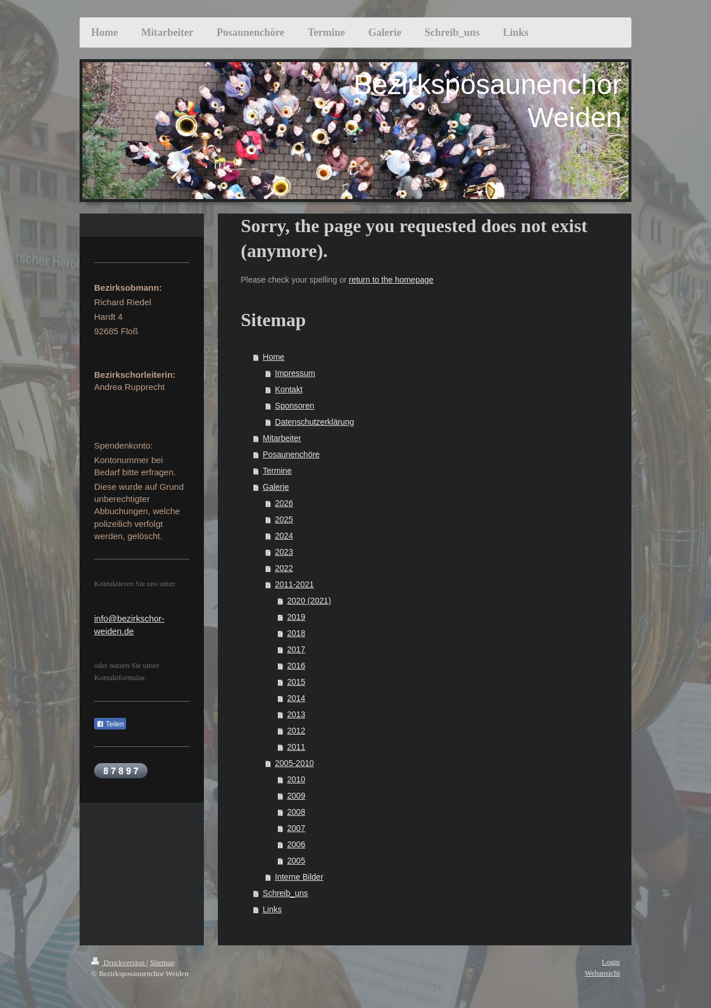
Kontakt (288, 389)
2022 (284, 568)
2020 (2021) (309, 600)
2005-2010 (294, 763)
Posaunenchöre (291, 454)
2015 (296, 682)
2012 (296, 730)
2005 (296, 860)
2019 (296, 617)
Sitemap (162, 962)
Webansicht (602, 973)
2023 (284, 552)
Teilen (110, 724)
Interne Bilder (299, 876)
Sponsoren (294, 405)
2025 (284, 519)
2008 (296, 811)
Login (611, 962)
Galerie (276, 487)
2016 (296, 665)
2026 (284, 503)
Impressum (295, 373)
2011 (296, 747)
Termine (277, 470)
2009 (296, 795)
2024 (284, 535)
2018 (296, 633)
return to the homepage (391, 279)
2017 (296, 649)
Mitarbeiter (282, 438)
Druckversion (118, 962)
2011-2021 (294, 584)
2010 (296, 779)
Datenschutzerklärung (314, 422)
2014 (296, 698)
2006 (296, 844)
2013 (296, 714)
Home (273, 357)
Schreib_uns (285, 893)
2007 (296, 828)
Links (272, 909)
